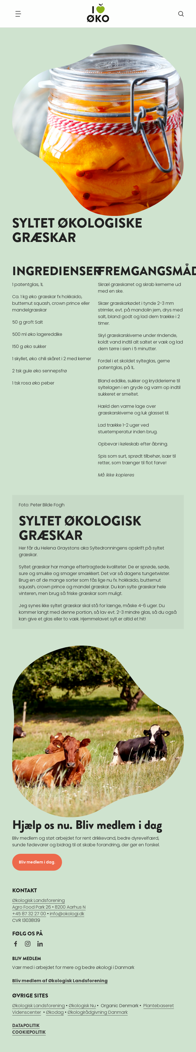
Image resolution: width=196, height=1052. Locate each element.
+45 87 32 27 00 (29, 913)
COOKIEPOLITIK (29, 1032)
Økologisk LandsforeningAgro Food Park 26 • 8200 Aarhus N (49, 903)
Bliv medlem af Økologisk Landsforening (60, 980)
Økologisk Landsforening (38, 1005)
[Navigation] (18, 14)
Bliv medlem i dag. (37, 862)
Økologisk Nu (82, 1005)
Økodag (55, 1012)
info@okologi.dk (67, 913)
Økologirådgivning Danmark (98, 1012)
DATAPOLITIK (26, 1025)
